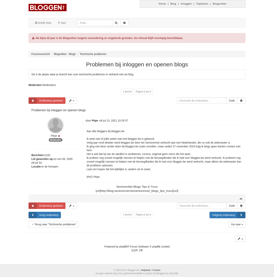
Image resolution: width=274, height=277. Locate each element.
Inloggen (186, 3)
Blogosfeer (220, 3)
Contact (156, 270)
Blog (173, 3)
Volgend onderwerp (228, 215)
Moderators (49, 85)
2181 (47, 155)
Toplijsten (202, 3)
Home (162, 3)
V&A (61, 22)
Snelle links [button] (42, 22)
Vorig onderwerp (43, 215)
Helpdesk (146, 270)
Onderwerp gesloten (46, 101)
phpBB (123, 246)
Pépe (54, 135)
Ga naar (237, 224)
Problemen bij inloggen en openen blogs (137, 64)
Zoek (232, 100)
